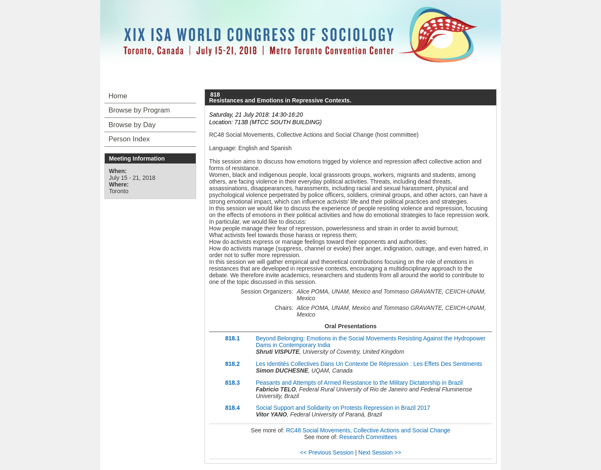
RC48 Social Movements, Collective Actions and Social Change (368, 430)
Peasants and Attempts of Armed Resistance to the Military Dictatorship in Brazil (359, 382)
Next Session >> (380, 452)
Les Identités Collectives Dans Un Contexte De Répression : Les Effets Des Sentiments (369, 363)
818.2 (232, 363)
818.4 (232, 407)
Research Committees (368, 437)
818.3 (232, 382)
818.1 (232, 338)
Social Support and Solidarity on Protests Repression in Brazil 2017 (343, 407)
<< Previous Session (327, 452)
